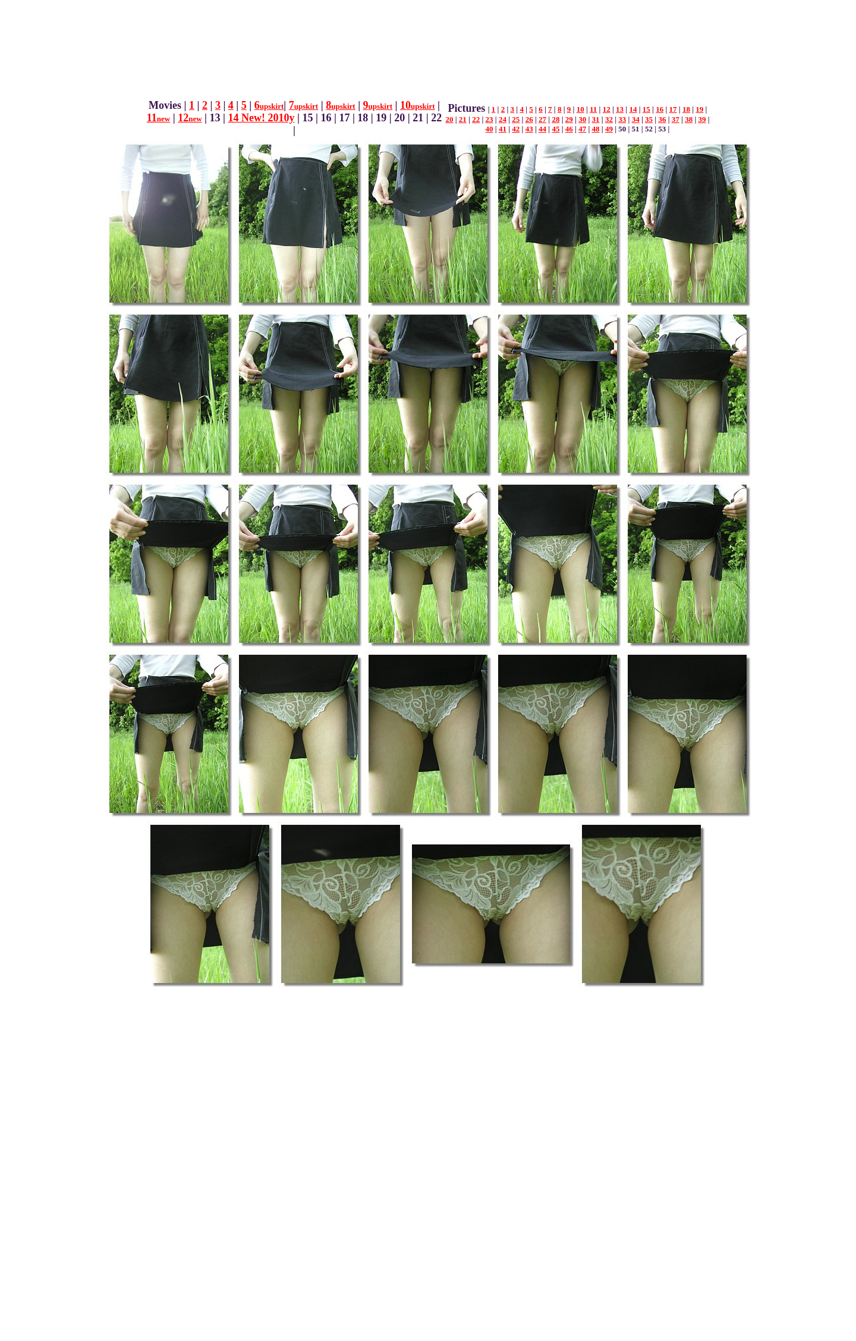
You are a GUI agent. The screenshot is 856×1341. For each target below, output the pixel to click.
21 (463, 119)
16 (659, 109)
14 (633, 109)
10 (417, 105)
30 (582, 119)
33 (622, 119)
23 (489, 119)
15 (646, 109)
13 (620, 109)
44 (542, 128)
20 (449, 119)
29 (569, 119)
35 (649, 119)
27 (542, 119)
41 (502, 128)
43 (529, 128)
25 (516, 119)
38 (689, 119)
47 (582, 128)
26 (529, 119)
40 (489, 128)
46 (569, 128)
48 (596, 128)
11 (158, 118)
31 (596, 119)
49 (609, 128)
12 (190, 118)
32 (609, 119)
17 (673, 109)
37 (675, 119)
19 (699, 109)
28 (555, 119)
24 (502, 119)
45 (555, 128)
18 (686, 109)
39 (702, 119)
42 (516, 128)
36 (662, 119)
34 (636, 119)
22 (476, 119)
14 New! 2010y (261, 118)
